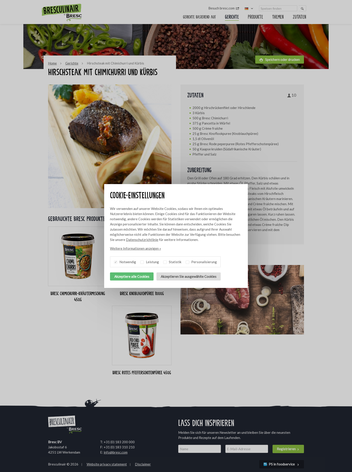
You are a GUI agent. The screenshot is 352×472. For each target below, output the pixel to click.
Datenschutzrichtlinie (142, 240)
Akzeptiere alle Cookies (131, 276)
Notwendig (125, 261)
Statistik (172, 261)
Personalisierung (201, 261)
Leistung (149, 261)
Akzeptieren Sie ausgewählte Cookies (188, 276)
